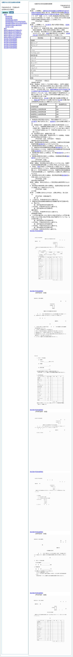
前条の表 (36, 100)
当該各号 (52, 121)
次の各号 (48, 24)
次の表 (46, 98)
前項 (38, 166)
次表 (47, 33)
